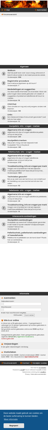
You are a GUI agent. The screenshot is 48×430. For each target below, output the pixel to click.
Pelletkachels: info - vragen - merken (24, 152)
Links (10, 114)
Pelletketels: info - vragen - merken (24, 190)
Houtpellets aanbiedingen (20, 220)
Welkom (11, 70)
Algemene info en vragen (19, 130)
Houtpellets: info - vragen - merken (24, 126)
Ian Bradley (42, 368)
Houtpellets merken (17, 140)
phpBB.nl (43, 372)
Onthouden (19, 315)
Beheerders (12, 337)
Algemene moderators (25, 337)
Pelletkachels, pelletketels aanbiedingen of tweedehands (27, 233)
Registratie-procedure (18, 81)
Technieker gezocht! (17, 176)
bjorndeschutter (32, 357)
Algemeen (24, 67)
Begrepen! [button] (13, 426)
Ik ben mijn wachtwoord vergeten (13, 313)
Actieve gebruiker (7, 339)
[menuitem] (7, 10)
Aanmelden (9, 298)
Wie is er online (11, 320)
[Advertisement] (24, 40)
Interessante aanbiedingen (24, 216)
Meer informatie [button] (11, 419)
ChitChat (12, 104)
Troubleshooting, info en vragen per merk (27, 166)
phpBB (22, 370)
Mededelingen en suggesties (21, 89)
